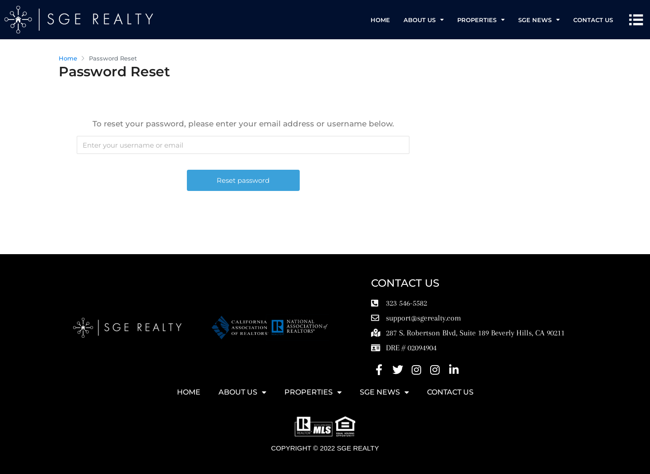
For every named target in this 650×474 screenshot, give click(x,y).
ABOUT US (424, 19)
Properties (481, 19)
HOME (380, 19)
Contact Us (593, 19)
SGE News (539, 19)
